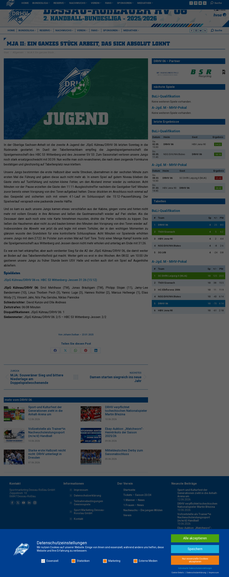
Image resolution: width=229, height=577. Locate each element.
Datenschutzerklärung (196, 573)
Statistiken (81, 561)
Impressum (214, 573)
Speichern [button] (195, 549)
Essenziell (49, 561)
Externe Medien (145, 561)
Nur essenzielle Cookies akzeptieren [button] (195, 560)
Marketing (111, 561)
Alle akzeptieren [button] (195, 538)
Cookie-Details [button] (178, 573)
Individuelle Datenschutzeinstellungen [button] (195, 568)
